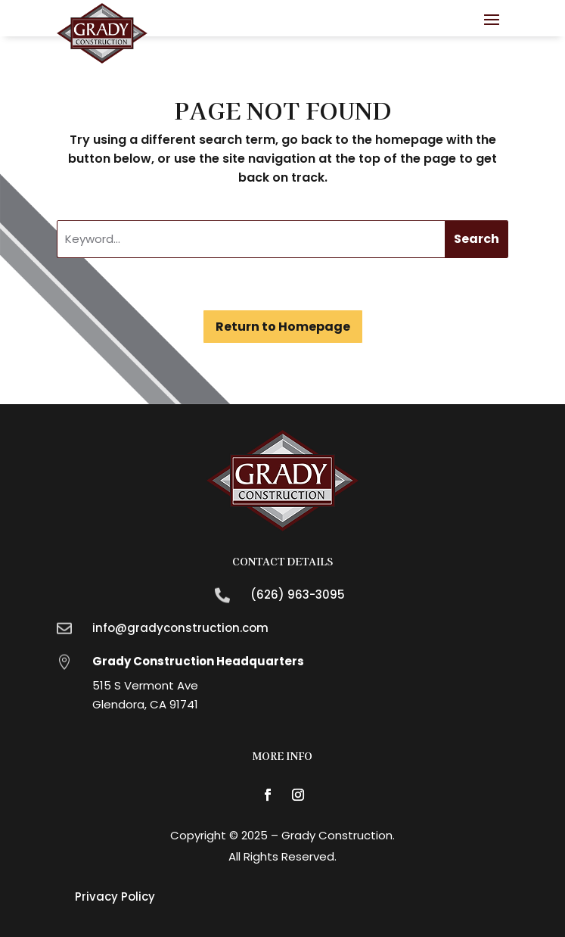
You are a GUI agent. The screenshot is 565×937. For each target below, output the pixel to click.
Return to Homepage (283, 326)
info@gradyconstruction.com (180, 628)
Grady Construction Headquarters (198, 661)
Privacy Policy (115, 896)
